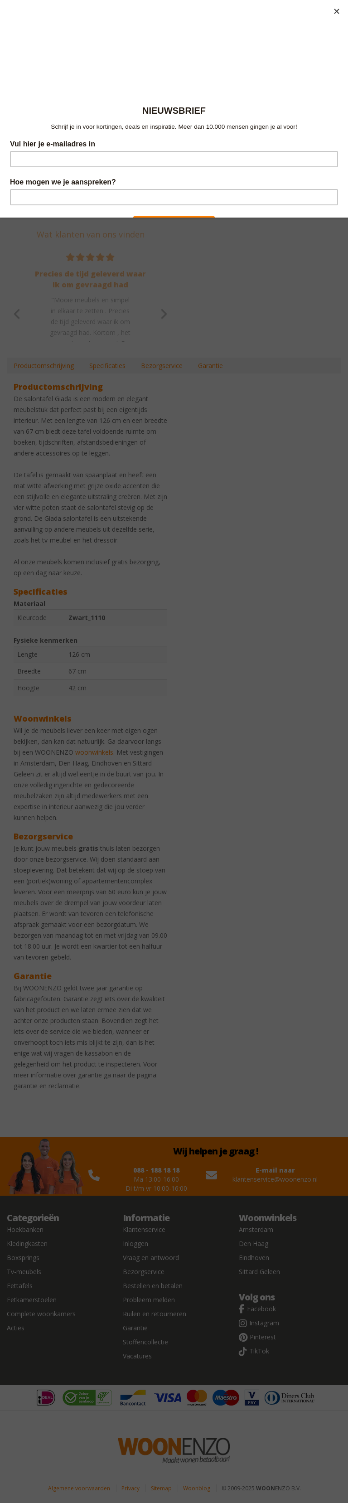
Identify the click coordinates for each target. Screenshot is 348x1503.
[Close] (336, 11)
